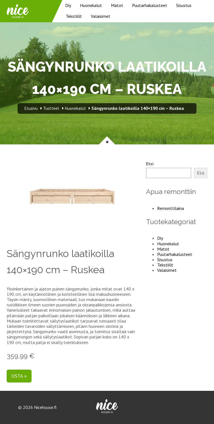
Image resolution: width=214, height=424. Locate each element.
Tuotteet (51, 108)
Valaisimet (100, 16)
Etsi (150, 163)
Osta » (19, 376)
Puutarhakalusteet (149, 5)
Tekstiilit (74, 16)
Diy (68, 5)
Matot (117, 5)
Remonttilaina (170, 208)
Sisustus (183, 5)
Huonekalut (91, 5)
